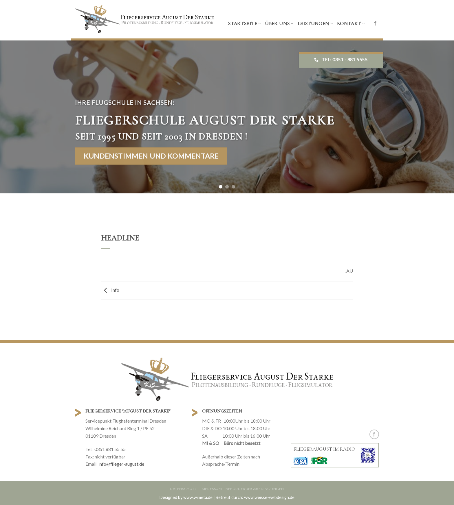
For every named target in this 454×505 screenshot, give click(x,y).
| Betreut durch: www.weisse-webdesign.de (253, 497)
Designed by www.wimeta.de (186, 497)
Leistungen (315, 24)
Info (110, 290)
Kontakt (351, 24)
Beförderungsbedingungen (255, 488)
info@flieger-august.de (121, 464)
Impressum (211, 488)
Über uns (279, 24)
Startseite (244, 24)
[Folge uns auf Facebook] (375, 23)
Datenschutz (183, 488)
